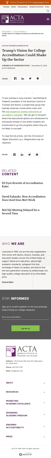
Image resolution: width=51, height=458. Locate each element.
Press (47, 7)
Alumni (13, 7)
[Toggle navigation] (48, 19)
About (9, 383)
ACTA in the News (19, 31)
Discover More (7, 282)
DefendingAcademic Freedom (16, 414)
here (21, 139)
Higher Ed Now (38, 2)
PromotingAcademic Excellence (18, 402)
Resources (12, 392)
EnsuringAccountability (15, 426)
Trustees (6, 7)
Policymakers (23, 7)
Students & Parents (36, 7)
